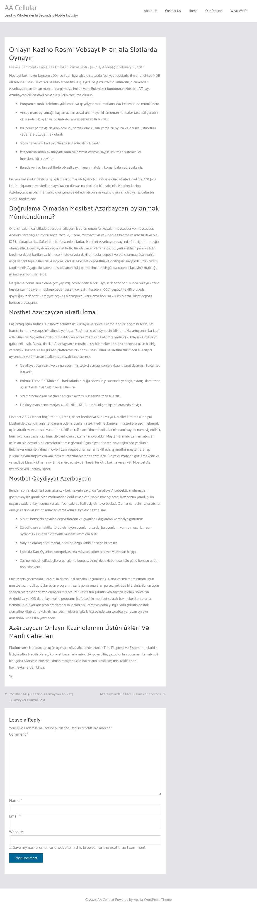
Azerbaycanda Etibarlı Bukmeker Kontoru (130, 694)
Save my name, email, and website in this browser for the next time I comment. (79, 847)
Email (15, 816)
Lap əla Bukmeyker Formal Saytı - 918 (67, 67)
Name (15, 800)
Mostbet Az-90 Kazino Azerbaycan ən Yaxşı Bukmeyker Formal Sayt (42, 697)
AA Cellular (21, 8)
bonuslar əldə (36, 274)
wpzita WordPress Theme (152, 900)
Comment (18, 734)
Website (16, 831)
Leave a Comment (22, 67)
